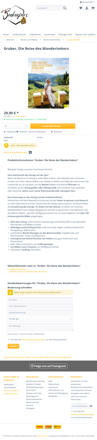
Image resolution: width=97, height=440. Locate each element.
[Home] (6, 34)
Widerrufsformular (34, 399)
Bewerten (56, 131)
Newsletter (53, 396)
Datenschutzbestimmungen (33, 339)
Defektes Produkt (33, 384)
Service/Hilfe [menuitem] (86, 2)
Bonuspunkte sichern (26, 145)
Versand (29, 405)
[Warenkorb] (92, 8)
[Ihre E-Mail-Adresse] (40, 306)
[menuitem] (51, 9)
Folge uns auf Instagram (48, 366)
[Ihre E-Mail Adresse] (80, 406)
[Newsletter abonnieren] (91, 406)
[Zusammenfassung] (40, 312)
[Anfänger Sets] (65, 34)
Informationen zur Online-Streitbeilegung (58, 391)
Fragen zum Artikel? (17, 269)
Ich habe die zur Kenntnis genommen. (39, 339)
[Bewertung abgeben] (40, 319)
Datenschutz (53, 384)
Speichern (13, 346)
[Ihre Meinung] (40, 327)
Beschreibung (10, 152)
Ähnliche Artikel (10, 357)
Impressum (53, 387)
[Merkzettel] (80, 8)
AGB (50, 381)
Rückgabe (30, 408)
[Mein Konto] (86, 8)
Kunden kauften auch (27, 357)
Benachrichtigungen (36, 131)
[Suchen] (64, 8)
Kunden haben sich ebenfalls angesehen (54, 357)
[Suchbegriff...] (51, 8)
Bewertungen (24, 152)
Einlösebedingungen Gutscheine (35, 388)
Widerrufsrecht (32, 402)
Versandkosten (42, 436)
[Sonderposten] (19, 34)
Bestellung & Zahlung (35, 381)
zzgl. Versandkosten (19, 116)
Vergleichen (10, 131)
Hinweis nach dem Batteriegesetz (34, 394)
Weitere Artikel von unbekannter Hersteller (27, 271)
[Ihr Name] (40, 299)
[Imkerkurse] (35, 34)
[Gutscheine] (49, 34)
